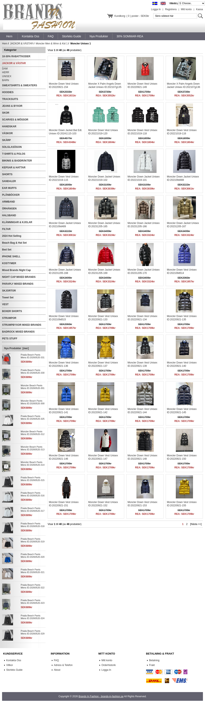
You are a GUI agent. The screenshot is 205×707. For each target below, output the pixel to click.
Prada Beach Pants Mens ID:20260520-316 (33, 494)
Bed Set (6, 249)
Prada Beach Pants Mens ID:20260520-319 (33, 540)
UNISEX (6, 76)
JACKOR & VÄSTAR (21, 43)
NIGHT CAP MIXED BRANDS (19, 277)
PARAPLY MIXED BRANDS (17, 283)
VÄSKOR (7, 133)
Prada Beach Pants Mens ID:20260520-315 (33, 478)
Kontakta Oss (13, 660)
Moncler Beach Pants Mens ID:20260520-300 (33, 402)
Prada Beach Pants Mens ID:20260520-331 (33, 356)
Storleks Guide (14, 669)
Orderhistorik (108, 665)
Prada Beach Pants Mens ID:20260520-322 (33, 586)
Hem (9, 36)
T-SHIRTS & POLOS (13, 153)
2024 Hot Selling (11, 235)
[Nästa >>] (195, 524)
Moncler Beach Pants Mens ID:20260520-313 (33, 448)
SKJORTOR (9, 290)
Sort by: (175, 3)
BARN (5, 80)
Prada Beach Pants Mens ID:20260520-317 (33, 509)
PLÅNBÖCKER (11, 194)
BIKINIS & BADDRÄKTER (17, 160)
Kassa (199, 9)
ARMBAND (8, 201)
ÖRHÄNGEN (9, 208)
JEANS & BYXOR (12, 105)
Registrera (170, 9)
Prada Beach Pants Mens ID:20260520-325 (33, 417)
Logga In (156, 9)
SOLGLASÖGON (12, 147)
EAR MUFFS (9, 188)
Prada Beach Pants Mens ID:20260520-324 (33, 617)
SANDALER (9, 181)
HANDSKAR (9, 126)
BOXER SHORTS (12, 311)
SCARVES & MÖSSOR (15, 119)
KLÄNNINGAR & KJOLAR (17, 222)
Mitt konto (186, 9)
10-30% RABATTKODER (16, 56)
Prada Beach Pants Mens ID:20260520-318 (33, 524)
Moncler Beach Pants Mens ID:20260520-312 (33, 432)
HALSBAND (9, 215)
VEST (5, 304)
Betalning (154, 660)
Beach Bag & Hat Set (14, 242)
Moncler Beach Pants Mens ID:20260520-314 (33, 463)
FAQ (56, 660)
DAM (5, 68)
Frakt (152, 665)
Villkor (9, 665)
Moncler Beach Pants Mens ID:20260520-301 (33, 386)
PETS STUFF (9, 338)
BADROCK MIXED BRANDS (18, 331)
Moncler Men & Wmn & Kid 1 (52, 43)
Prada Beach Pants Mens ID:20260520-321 (33, 570)
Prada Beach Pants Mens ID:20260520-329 (33, 632)
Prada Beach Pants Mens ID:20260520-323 (33, 601)
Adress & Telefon (63, 665)
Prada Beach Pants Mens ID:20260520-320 (33, 555)
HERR (5, 72)
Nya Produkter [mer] (16, 348)
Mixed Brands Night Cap (16, 270)
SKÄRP (6, 140)
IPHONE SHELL (11, 256)
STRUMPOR (9, 318)
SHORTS (7, 174)
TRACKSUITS (10, 99)
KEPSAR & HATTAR (13, 167)
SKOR (5, 112)
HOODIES (7, 92)
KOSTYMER (9, 263)
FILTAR (6, 229)
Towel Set (7, 297)
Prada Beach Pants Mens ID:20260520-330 (33, 371)
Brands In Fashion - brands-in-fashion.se (100, 696)
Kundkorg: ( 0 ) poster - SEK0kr (132, 16)
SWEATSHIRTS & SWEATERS (19, 85)
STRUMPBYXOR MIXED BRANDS (21, 324)
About (57, 669)
